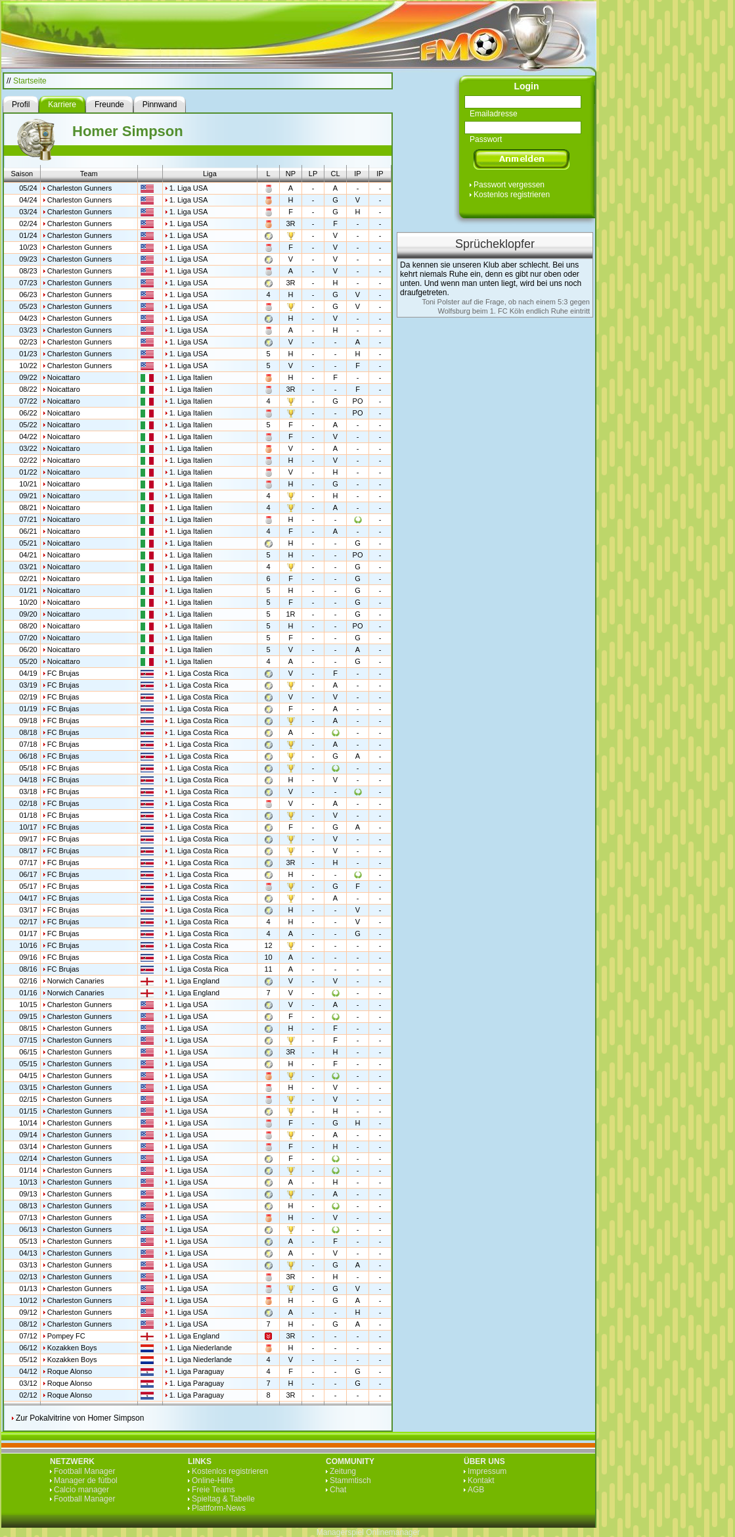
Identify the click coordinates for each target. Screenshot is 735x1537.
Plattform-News (219, 1508)
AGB (476, 1489)
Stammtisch (350, 1480)
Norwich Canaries (75, 981)
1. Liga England (194, 981)
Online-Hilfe (212, 1480)
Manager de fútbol (86, 1480)
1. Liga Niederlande (200, 1348)
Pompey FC (66, 1336)
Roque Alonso (70, 1371)
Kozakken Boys (72, 1348)
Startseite (30, 80)
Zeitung (343, 1471)
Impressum (487, 1471)
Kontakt (481, 1480)
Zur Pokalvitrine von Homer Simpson (80, 1418)
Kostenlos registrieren (512, 194)
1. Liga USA (188, 188)
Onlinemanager (393, 1532)
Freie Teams (213, 1489)
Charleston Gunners (79, 188)
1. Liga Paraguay (196, 1371)
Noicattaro (63, 377)
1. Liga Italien (190, 377)
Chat (338, 1489)
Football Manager (84, 1471)
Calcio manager (81, 1489)
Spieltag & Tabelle (223, 1498)
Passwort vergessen (509, 184)
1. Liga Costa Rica (199, 673)
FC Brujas (63, 673)
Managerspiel (340, 1532)
